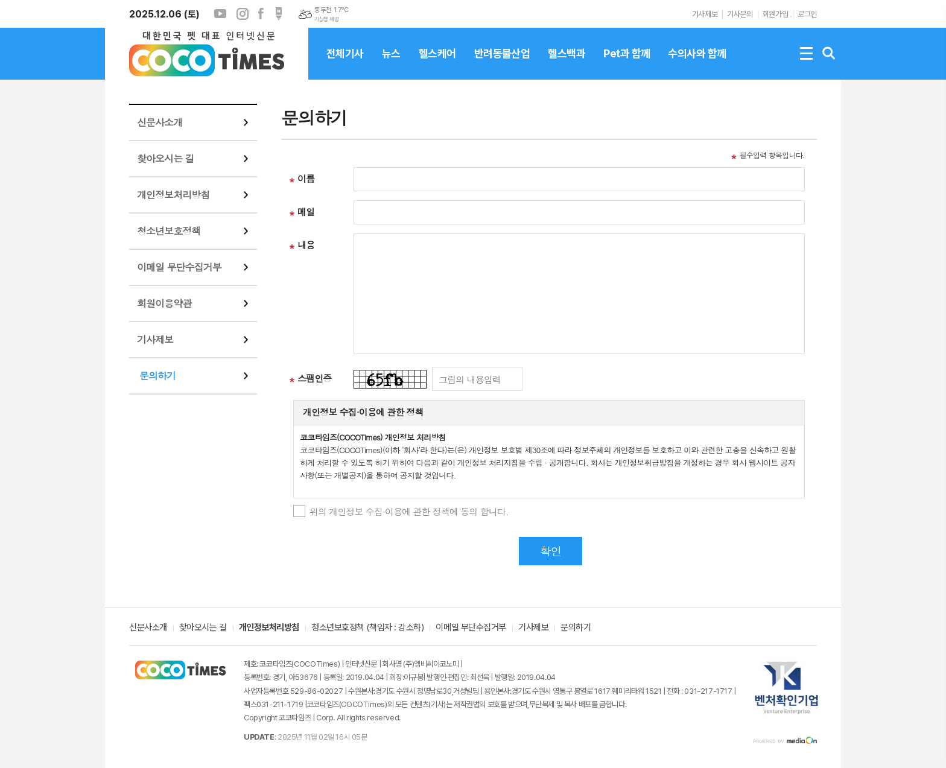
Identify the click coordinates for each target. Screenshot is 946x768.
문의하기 (157, 375)
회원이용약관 (164, 303)
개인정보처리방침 (173, 195)
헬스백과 (566, 63)
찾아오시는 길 (165, 158)
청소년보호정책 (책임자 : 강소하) (367, 628)
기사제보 (704, 14)
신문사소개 (159, 122)
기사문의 (739, 14)
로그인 (807, 14)
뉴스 (391, 63)
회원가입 (775, 14)
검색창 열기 (829, 54)
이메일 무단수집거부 (179, 267)
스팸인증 (314, 378)
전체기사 (345, 63)
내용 (305, 244)
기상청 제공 (326, 19)
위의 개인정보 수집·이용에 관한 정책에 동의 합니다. (409, 511)
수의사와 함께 (697, 63)
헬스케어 (437, 63)
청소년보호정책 (168, 231)
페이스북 (261, 14)
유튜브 (220, 14)
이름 (305, 178)
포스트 (279, 14)
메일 (305, 211)
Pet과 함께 (626, 63)
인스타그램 (242, 14)
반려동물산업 (502, 63)
